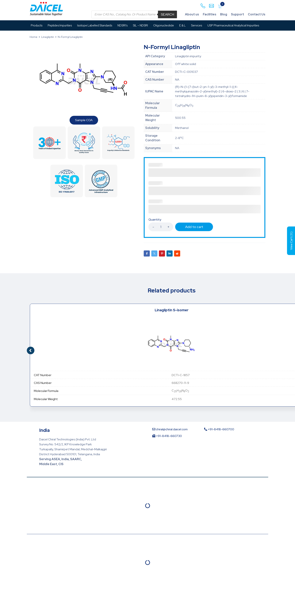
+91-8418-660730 (167, 436)
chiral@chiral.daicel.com (170, 429)
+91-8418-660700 (219, 429)
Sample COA (84, 120)
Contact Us (256, 14)
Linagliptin (47, 37)
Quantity (154, 220)
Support (237, 14)
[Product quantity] (160, 226)
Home (33, 37)
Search (167, 14)
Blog (223, 14)
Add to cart (194, 227)
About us (192, 14)
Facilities (209, 14)
